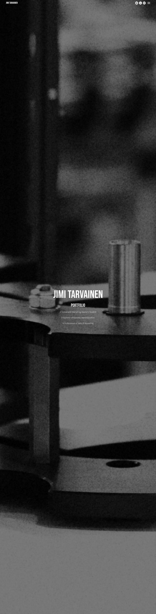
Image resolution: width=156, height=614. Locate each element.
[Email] (136, 2)
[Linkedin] (140, 2)
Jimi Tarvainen (12, 2)
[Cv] (144, 2)
